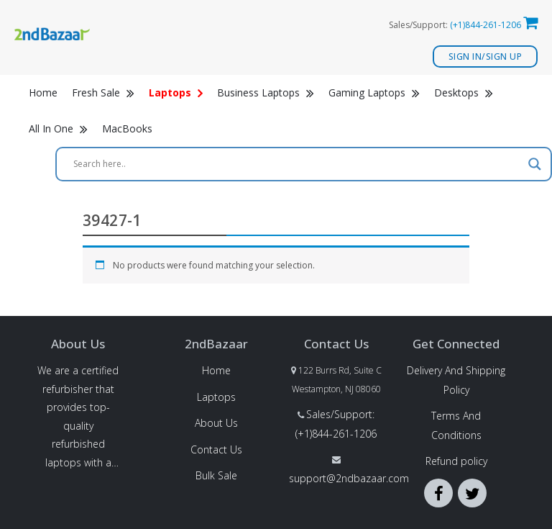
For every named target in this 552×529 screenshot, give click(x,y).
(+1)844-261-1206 (485, 25)
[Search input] (297, 164)
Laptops (216, 397)
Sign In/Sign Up (485, 56)
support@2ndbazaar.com (349, 478)
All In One (58, 128)
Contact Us (216, 449)
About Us (216, 423)
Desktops (463, 92)
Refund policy (456, 461)
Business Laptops (265, 92)
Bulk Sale (216, 475)
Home (43, 92)
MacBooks (127, 128)
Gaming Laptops (374, 92)
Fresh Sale (103, 92)
